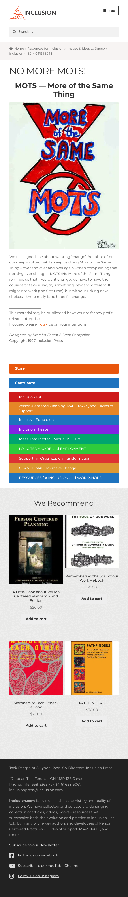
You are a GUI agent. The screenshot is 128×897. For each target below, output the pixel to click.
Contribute (25, 383)
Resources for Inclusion (45, 48)
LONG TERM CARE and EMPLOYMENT (52, 449)
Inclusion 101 (30, 397)
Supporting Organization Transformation (54, 458)
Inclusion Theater (34, 429)
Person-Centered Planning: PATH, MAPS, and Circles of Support (65, 408)
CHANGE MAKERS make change (47, 468)
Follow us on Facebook (38, 855)
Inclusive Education (36, 420)
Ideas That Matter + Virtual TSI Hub (49, 439)
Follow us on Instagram (38, 876)
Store (20, 368)
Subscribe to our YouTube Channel (48, 866)
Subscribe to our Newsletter (34, 845)
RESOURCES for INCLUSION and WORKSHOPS (60, 478)
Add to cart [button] (36, 619)
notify (43, 324)
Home (19, 48)
